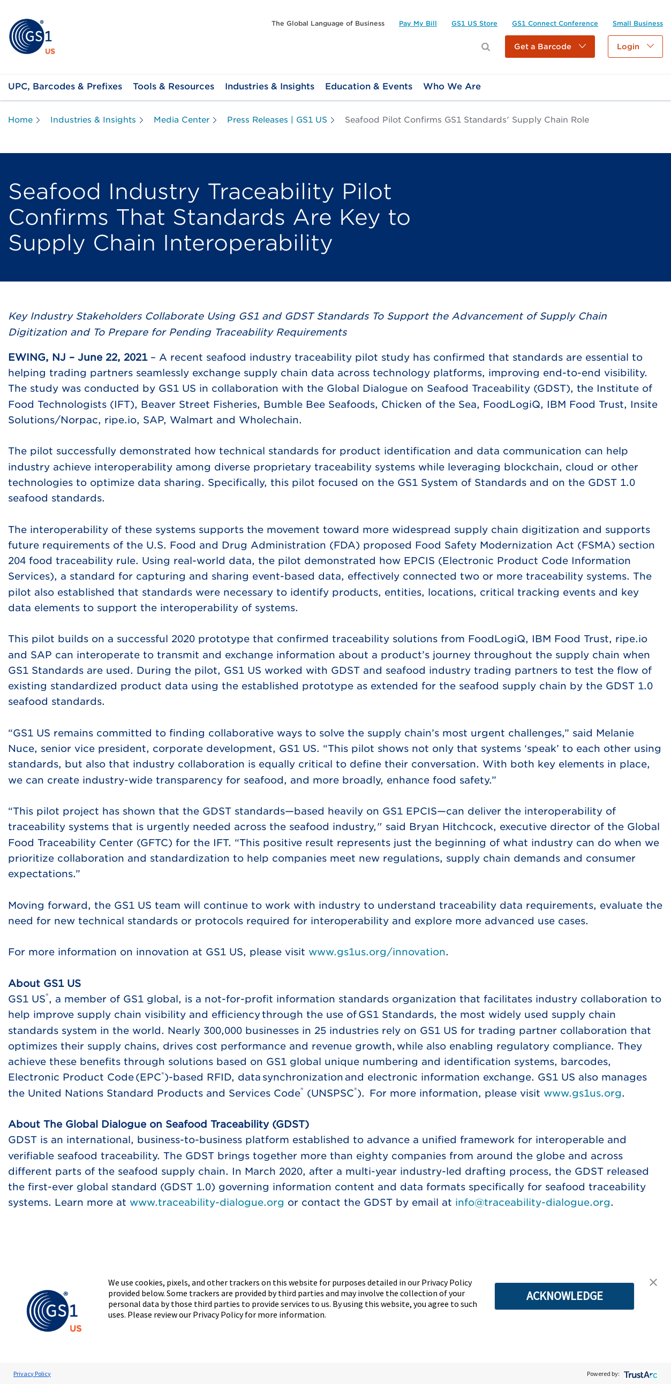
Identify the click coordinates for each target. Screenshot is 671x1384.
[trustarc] (640, 1373)
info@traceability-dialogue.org (532, 1202)
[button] (550, 46)
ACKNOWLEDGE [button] (564, 1295)
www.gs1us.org (583, 1093)
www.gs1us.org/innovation (377, 951)
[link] (32, 36)
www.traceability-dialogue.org (207, 1202)
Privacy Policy (32, 1374)
